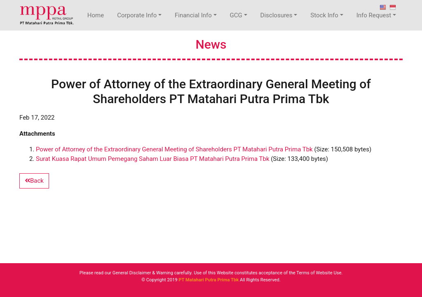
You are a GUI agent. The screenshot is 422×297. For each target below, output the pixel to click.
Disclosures (276, 15)
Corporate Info (137, 15)
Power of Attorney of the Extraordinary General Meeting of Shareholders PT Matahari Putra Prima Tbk (174, 149)
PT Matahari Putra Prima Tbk (208, 280)
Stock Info (324, 15)
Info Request (373, 15)
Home (95, 15)
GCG (236, 15)
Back (34, 180)
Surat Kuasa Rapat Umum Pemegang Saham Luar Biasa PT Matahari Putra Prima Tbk (153, 159)
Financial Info (193, 15)
